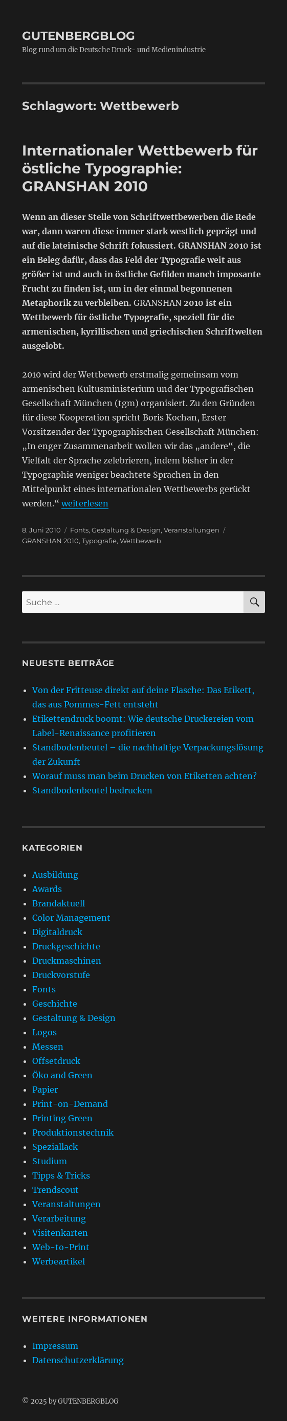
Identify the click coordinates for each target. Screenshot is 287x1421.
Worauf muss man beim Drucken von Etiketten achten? (144, 776)
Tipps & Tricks (61, 1175)
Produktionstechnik (73, 1132)
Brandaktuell (58, 903)
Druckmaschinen (66, 961)
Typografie (99, 541)
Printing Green (62, 1118)
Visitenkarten (60, 1233)
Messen (47, 1046)
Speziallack (55, 1147)
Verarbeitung (59, 1218)
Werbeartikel (58, 1261)
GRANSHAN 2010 (50, 541)
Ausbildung (55, 875)
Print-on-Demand (70, 1104)
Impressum (55, 1346)
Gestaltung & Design (126, 530)
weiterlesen (84, 503)
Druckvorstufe (61, 975)
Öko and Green (62, 1075)
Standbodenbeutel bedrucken (92, 790)
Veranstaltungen (191, 530)
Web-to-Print (61, 1247)
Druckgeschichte (66, 946)
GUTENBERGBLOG (78, 36)
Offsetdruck (56, 1061)
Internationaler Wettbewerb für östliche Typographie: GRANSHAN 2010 (140, 168)
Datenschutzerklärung (78, 1360)
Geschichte (54, 1003)
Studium (49, 1161)
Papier (45, 1089)
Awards (47, 889)
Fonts (79, 530)
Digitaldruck (57, 932)
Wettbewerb (140, 541)
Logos (44, 1032)
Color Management (71, 918)
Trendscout (55, 1190)
